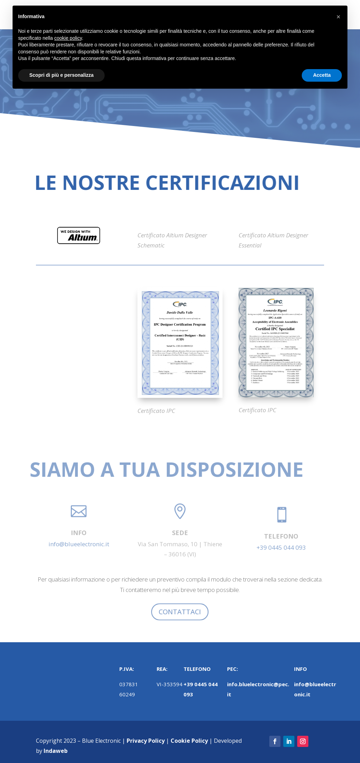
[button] (338, 16)
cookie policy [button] (68, 38)
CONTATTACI (180, 612)
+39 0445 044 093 (281, 547)
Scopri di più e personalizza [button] (61, 75)
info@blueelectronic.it (78, 544)
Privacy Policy (146, 741)
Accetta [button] (322, 75)
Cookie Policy (189, 741)
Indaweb (56, 751)
